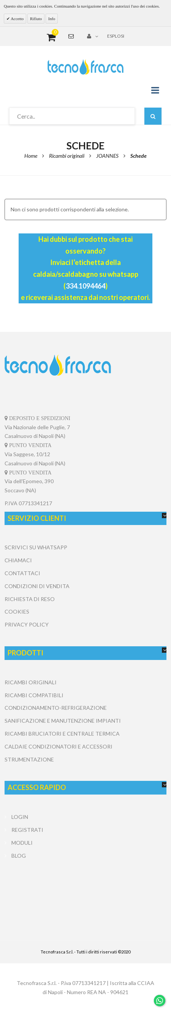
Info (51, 18)
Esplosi (115, 36)
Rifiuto (36, 18)
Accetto (17, 18)
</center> (85, 890)
